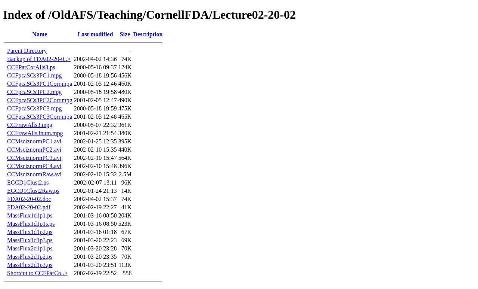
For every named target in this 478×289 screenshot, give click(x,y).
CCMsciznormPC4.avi (34, 166)
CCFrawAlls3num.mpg (35, 133)
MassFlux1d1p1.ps (29, 215)
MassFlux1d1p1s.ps (31, 223)
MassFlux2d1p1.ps (29, 248)
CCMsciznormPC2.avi (34, 149)
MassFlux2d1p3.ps (29, 265)
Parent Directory (27, 51)
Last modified (95, 34)
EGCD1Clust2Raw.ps (33, 191)
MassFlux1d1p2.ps (29, 232)
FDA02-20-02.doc (29, 199)
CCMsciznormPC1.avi (34, 141)
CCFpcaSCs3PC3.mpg (34, 108)
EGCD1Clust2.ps (28, 182)
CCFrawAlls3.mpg (29, 125)
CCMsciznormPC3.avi (34, 158)
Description (147, 34)
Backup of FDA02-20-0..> (39, 59)
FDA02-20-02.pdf (28, 207)
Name (39, 34)
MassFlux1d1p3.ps (29, 240)
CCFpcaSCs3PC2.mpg (34, 92)
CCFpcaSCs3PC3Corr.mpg (39, 116)
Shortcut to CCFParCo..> (37, 273)
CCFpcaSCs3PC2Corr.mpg (39, 100)
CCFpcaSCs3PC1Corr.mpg (39, 83)
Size (125, 34)
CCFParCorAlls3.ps (31, 67)
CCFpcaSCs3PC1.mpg (34, 75)
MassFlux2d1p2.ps (29, 256)
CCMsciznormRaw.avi (34, 174)
